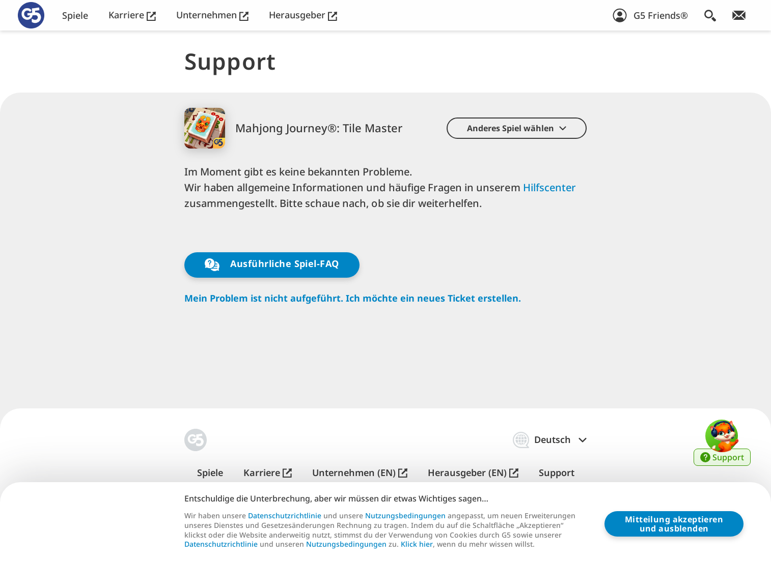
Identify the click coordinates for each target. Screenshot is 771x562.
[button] (517, 128)
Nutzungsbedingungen (405, 516)
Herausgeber (303, 15)
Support (556, 473)
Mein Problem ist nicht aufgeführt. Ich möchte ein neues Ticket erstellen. (352, 298)
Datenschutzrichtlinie (284, 516)
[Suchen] (710, 15)
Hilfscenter (549, 187)
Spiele (75, 15)
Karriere (132, 15)
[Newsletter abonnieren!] (739, 15)
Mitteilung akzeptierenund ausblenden (674, 524)
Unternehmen (212, 15)
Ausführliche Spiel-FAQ (272, 265)
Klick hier (417, 544)
